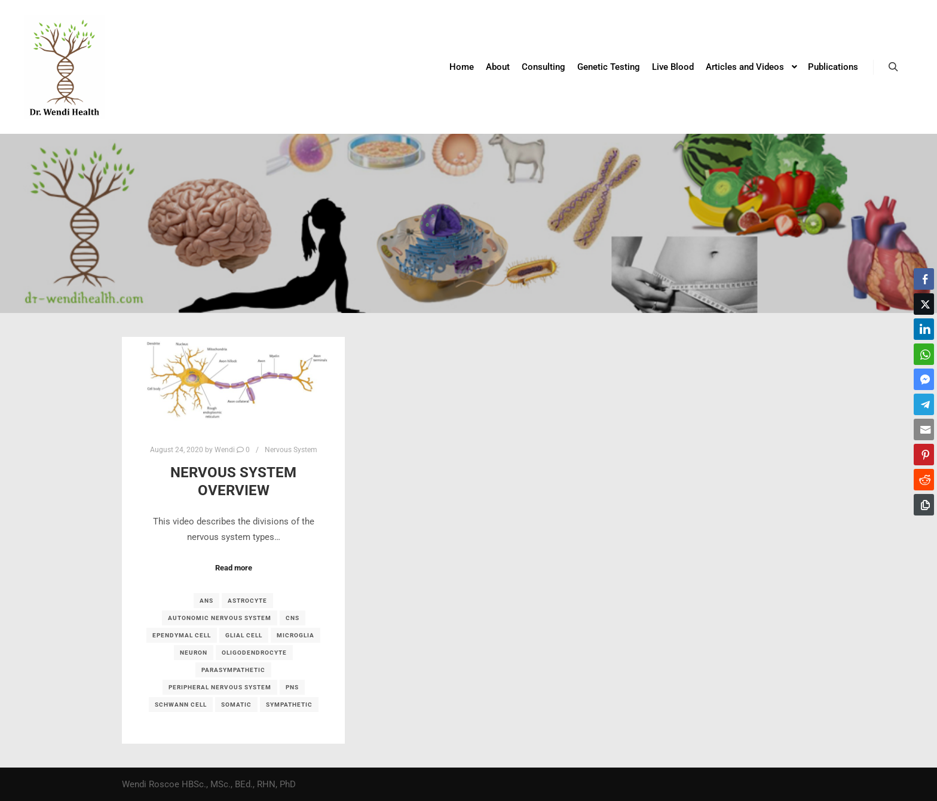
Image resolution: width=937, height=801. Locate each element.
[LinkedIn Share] (924, 329)
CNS (292, 618)
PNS (292, 687)
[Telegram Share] (924, 404)
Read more (233, 567)
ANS (206, 600)
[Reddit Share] (924, 479)
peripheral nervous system (220, 687)
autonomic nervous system (219, 618)
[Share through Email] (924, 429)
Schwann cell (181, 704)
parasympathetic (233, 670)
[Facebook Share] (924, 279)
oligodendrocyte (254, 652)
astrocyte (247, 600)
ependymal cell (181, 635)
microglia (295, 635)
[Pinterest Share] (924, 454)
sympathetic (289, 704)
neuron (193, 652)
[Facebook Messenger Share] (924, 379)
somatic (236, 704)
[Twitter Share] (924, 304)
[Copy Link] (924, 504)
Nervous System (291, 450)
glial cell (243, 635)
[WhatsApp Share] (924, 354)
